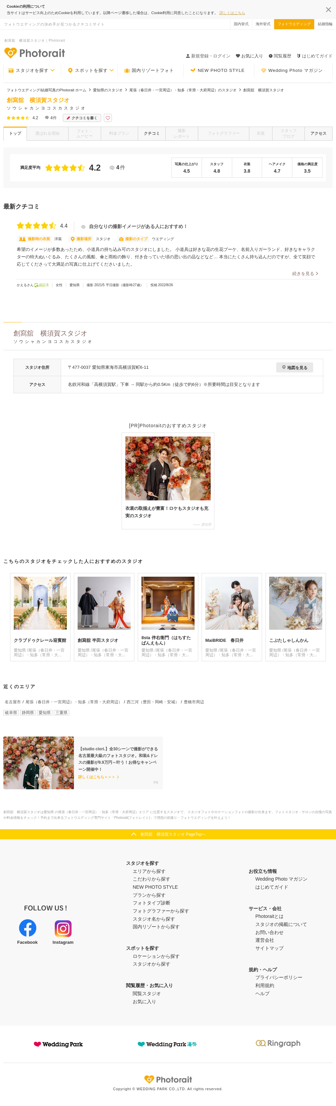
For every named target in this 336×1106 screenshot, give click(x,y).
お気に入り (144, 1001)
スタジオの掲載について (281, 924)
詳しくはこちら (232, 13)
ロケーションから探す (156, 956)
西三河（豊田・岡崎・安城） (153, 702)
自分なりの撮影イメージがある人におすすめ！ (134, 226)
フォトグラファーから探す (161, 911)
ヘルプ (262, 993)
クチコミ (152, 133)
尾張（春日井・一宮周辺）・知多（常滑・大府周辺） (74, 702)
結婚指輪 (325, 24)
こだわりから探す (151, 879)
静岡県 (28, 712)
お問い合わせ (269, 932)
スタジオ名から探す (154, 919)
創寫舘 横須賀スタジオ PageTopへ (173, 834)
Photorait (168, 1079)
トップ (15, 133)
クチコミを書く (82, 118)
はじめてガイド (315, 55)
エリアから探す (149, 871)
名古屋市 (13, 702)
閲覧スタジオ (147, 993)
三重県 (61, 712)
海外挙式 (263, 24)
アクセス (318, 133)
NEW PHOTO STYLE (217, 70)
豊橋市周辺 (194, 702)
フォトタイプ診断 (151, 902)
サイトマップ (269, 948)
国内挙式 (241, 24)
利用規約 (264, 985)
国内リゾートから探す (156, 926)
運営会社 (264, 940)
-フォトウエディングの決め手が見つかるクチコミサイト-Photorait (34, 52)
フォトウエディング (294, 24)
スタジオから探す (151, 964)
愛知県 (45, 712)
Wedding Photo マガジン (292, 70)
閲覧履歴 (279, 55)
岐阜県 (11, 712)
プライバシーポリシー (278, 977)
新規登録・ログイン (208, 55)
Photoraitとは (269, 916)
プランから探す (149, 895)
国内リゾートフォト (149, 70)
